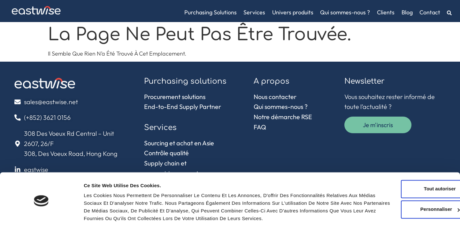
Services (254, 12)
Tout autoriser (407, 162)
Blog (407, 12)
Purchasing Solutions (210, 12)
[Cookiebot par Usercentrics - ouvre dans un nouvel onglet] (41, 217)
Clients (386, 12)
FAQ (260, 127)
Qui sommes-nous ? (345, 12)
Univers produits (292, 12)
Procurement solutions (174, 97)
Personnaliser (406, 183)
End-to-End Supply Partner (182, 107)
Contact (429, 12)
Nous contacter (275, 97)
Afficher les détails (105, 217)
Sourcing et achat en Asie (179, 143)
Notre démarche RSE (283, 117)
